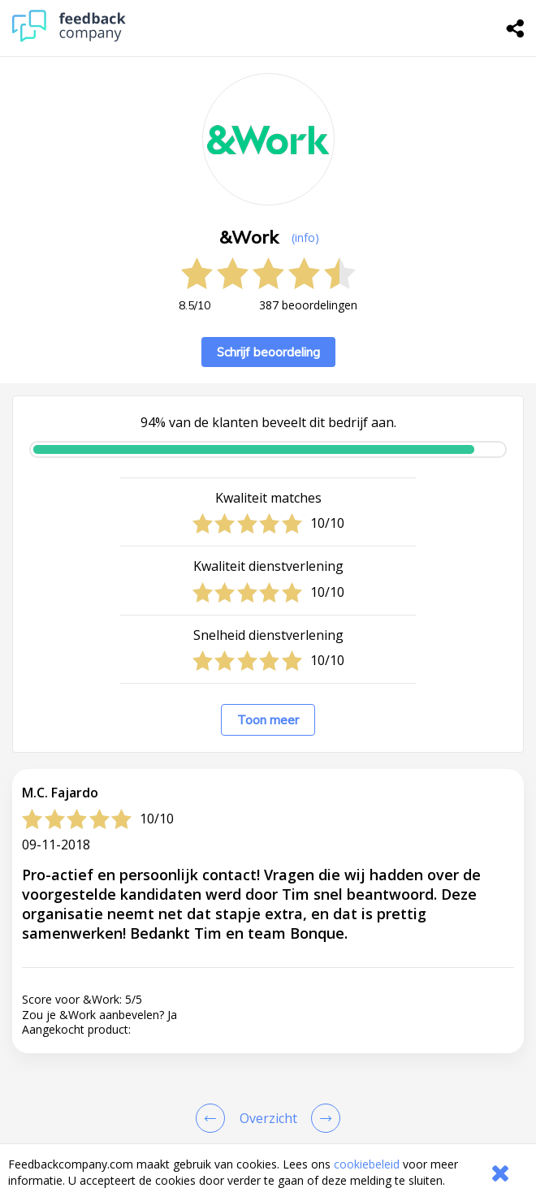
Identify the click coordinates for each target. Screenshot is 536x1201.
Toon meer (268, 720)
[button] (268, 920)
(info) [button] (305, 237)
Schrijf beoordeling (268, 352)
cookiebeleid (367, 1164)
